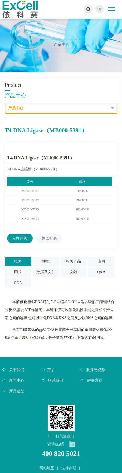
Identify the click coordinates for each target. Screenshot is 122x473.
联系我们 (55, 380)
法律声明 (68, 468)
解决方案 (94, 380)
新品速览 (16, 391)
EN (99, 9)
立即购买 (19, 238)
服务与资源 (95, 370)
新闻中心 (16, 380)
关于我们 (16, 370)
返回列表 (49, 238)
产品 (51, 370)
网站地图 (46, 468)
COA (18, 283)
